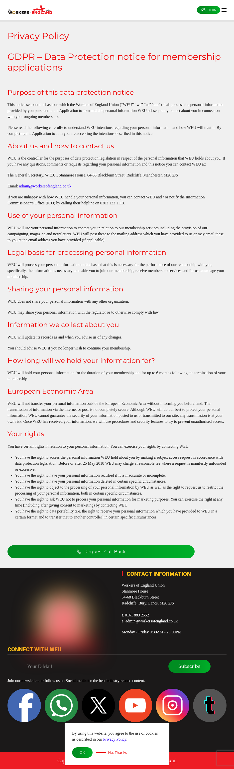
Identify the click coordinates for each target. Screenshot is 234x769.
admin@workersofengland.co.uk (45, 186)
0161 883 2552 (137, 615)
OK (82, 752)
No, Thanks (117, 752)
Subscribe (189, 666)
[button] (224, 10)
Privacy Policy (114, 739)
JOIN (209, 9)
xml (173, 757)
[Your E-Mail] (94, 666)
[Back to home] (29, 10)
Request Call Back (101, 551)
